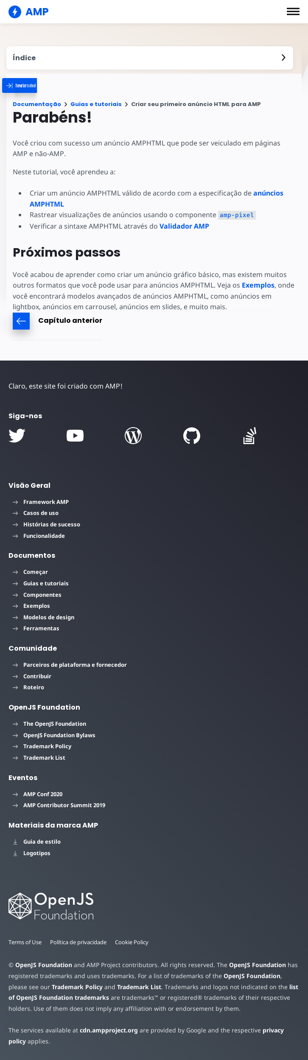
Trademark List (39, 757)
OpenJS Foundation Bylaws (54, 735)
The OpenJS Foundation (49, 723)
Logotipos (31, 853)
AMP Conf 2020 (37, 794)
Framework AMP (41, 502)
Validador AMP (182, 226)
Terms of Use (25, 942)
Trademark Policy (42, 746)
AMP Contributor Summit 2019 (59, 805)
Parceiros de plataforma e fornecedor (70, 664)
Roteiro (28, 687)
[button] (293, 11)
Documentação (37, 104)
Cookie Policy (134, 942)
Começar (30, 572)
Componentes (37, 595)
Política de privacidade (80, 942)
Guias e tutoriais (96, 104)
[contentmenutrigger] (150, 58)
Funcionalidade (39, 536)
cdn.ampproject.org (106, 1030)
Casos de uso (36, 513)
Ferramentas (36, 628)
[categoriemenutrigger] (42, 85)
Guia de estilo (37, 841)
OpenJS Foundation (43, 965)
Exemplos (254, 285)
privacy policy (276, 1030)
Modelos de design (43, 617)
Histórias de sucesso (46, 524)
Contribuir (32, 676)
